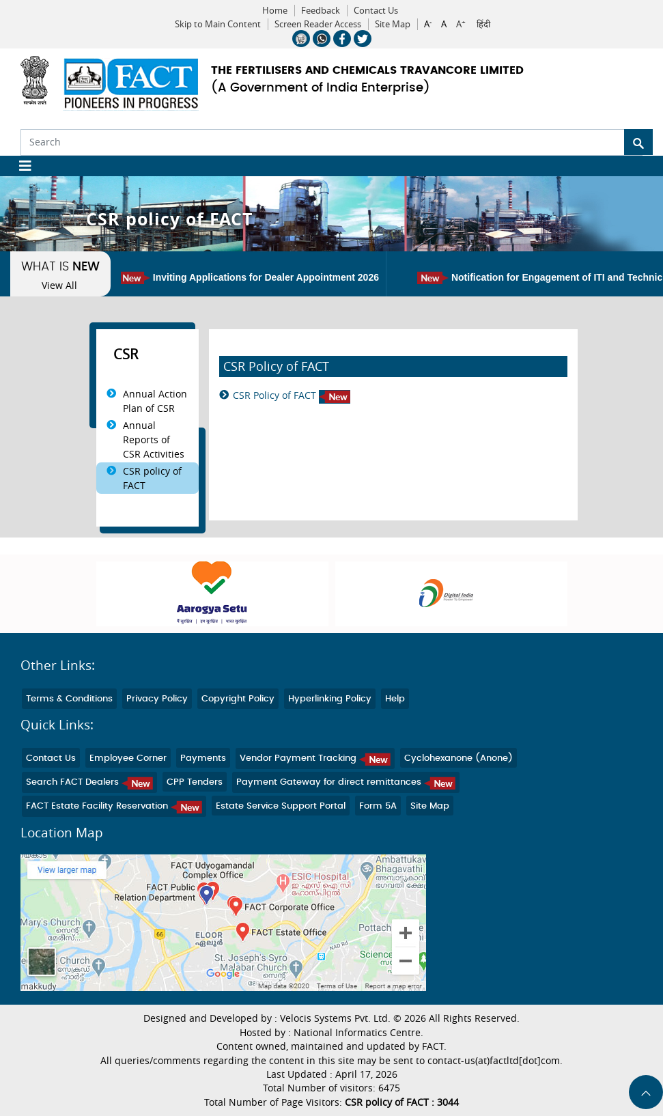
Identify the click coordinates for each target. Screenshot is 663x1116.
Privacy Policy (157, 699)
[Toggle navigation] (20, 166)
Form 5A (378, 806)
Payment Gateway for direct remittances (345, 782)
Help (395, 699)
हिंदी (483, 24)
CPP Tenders (195, 782)
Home (274, 10)
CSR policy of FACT (152, 478)
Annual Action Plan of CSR (155, 401)
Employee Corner (128, 758)
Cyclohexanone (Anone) (458, 758)
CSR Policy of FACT (291, 396)
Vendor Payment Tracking (315, 758)
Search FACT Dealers (89, 782)
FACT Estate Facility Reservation (114, 806)
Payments (203, 758)
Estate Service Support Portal (280, 806)
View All (59, 285)
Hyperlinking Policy (329, 699)
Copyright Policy (237, 699)
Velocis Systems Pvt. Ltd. (335, 1018)
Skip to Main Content (218, 24)
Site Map (392, 24)
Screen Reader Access (317, 24)
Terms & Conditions (69, 699)
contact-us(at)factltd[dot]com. (495, 1061)
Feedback (320, 10)
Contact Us (376, 10)
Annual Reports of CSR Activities (153, 439)
